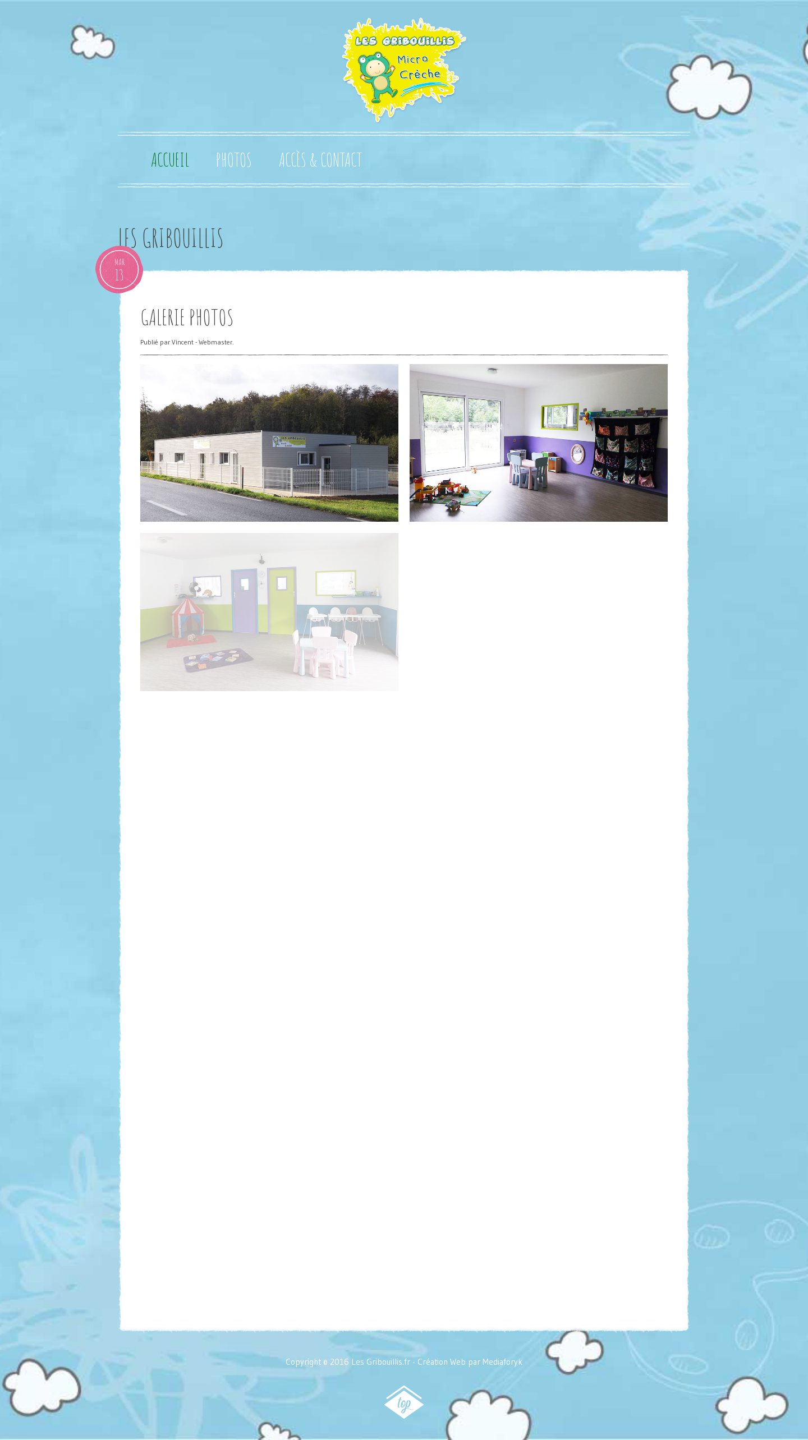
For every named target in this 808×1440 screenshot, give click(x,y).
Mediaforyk (502, 1361)
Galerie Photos (187, 317)
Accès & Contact (320, 160)
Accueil (170, 160)
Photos (234, 160)
